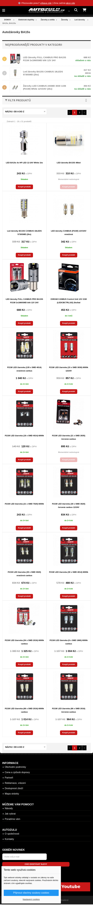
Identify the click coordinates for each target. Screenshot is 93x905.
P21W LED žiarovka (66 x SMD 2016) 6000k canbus (24, 710)
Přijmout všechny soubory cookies (31, 893)
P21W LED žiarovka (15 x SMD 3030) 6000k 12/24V (68, 369)
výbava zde (46, 3)
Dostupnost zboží (14, 788)
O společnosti (12, 833)
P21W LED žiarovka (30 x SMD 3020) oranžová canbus (24, 574)
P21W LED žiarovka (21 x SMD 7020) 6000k (24, 504)
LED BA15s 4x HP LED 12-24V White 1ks (24, 163)
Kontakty (9, 839)
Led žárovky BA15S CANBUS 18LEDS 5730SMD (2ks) (24, 232)
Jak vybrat (10, 813)
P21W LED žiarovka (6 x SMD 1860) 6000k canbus (69, 642)
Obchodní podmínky (15, 767)
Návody (9, 808)
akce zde (70, 3)
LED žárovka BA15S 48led (69, 163)
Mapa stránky (12, 793)
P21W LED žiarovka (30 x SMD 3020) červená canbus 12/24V (68, 505)
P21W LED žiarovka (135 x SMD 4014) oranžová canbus (24, 369)
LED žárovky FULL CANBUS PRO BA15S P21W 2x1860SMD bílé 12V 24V (24, 301)
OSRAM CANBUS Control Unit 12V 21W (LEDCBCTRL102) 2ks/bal (69, 301)
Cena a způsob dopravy (17, 772)
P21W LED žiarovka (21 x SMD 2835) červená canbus (68, 437)
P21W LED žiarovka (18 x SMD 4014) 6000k (24, 435)
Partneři (9, 777)
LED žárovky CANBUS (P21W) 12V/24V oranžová (68, 232)
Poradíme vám (12, 819)
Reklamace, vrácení (15, 783)
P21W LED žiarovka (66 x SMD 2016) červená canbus (68, 710)
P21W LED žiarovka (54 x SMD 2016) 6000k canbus (24, 642)
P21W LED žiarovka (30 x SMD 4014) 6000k (68, 572)
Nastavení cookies (31, 899)
